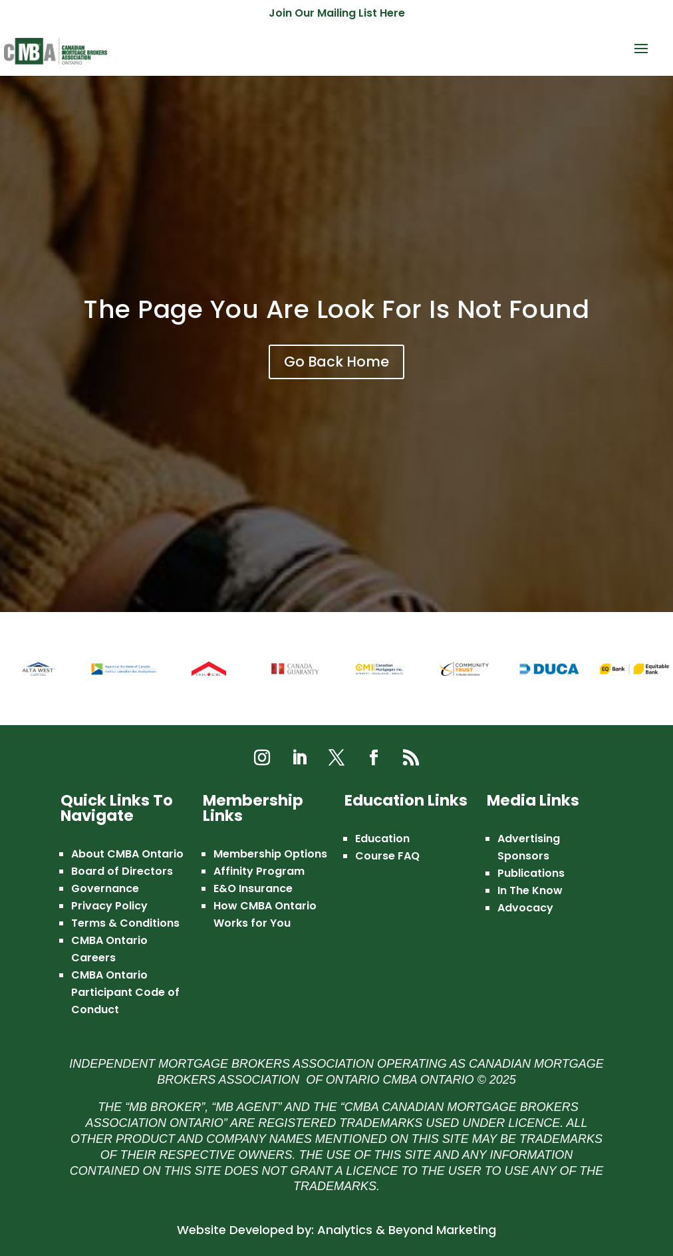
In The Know (530, 890)
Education (382, 838)
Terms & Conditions (125, 923)
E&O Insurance (253, 888)
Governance (105, 888)
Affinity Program (259, 871)
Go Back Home (336, 361)
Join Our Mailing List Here (337, 14)
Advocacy (525, 907)
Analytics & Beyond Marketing (406, 1229)
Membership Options (270, 854)
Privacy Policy (109, 905)
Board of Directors (122, 871)
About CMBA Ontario (127, 854)
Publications (531, 873)
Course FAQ (387, 856)
